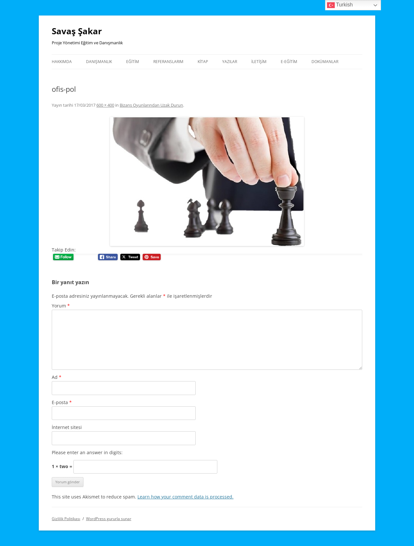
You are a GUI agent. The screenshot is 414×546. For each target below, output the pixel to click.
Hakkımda (62, 61)
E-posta (62, 402)
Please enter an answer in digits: (87, 452)
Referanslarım (168, 61)
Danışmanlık (99, 61)
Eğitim (132, 61)
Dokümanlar (324, 61)
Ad (56, 377)
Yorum (61, 306)
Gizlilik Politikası (66, 518)
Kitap (203, 61)
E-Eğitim (289, 61)
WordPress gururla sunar (108, 518)
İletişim (259, 61)
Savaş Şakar (77, 31)
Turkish (340, 5)
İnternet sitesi (67, 427)
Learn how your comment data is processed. (185, 497)
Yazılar (229, 61)
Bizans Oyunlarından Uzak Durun (151, 105)
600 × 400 (105, 105)
